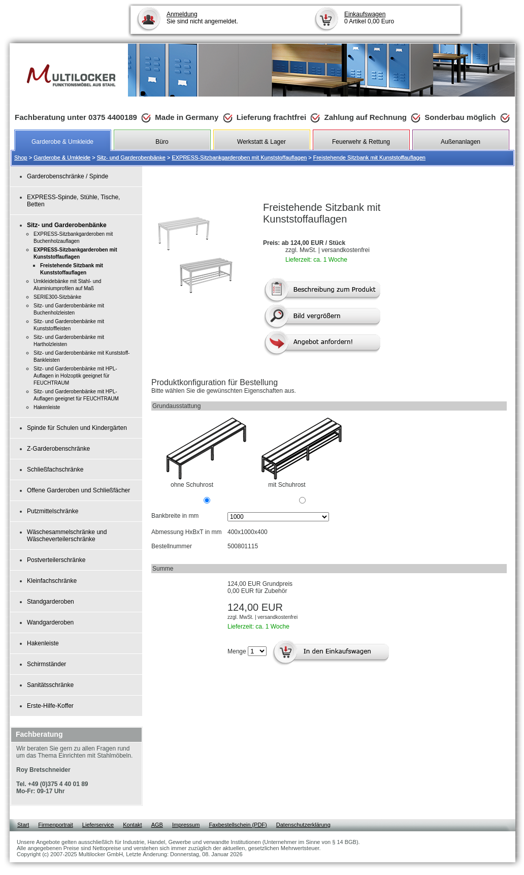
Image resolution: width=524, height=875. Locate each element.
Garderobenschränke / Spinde (67, 176)
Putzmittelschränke (52, 511)
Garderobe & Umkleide (62, 157)
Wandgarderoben (50, 622)
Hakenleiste (43, 643)
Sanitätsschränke (50, 685)
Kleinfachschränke (52, 580)
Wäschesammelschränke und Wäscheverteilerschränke (67, 535)
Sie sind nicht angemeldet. (202, 18)
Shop (20, 157)
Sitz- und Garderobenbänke (131, 157)
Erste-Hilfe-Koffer (50, 705)
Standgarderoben (50, 601)
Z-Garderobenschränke (58, 448)
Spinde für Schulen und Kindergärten (77, 427)
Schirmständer (46, 664)
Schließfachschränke (55, 469)
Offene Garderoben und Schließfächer (78, 490)
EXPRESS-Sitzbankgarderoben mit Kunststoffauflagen (239, 157)
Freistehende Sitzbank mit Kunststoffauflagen (369, 157)
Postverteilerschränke (56, 560)
